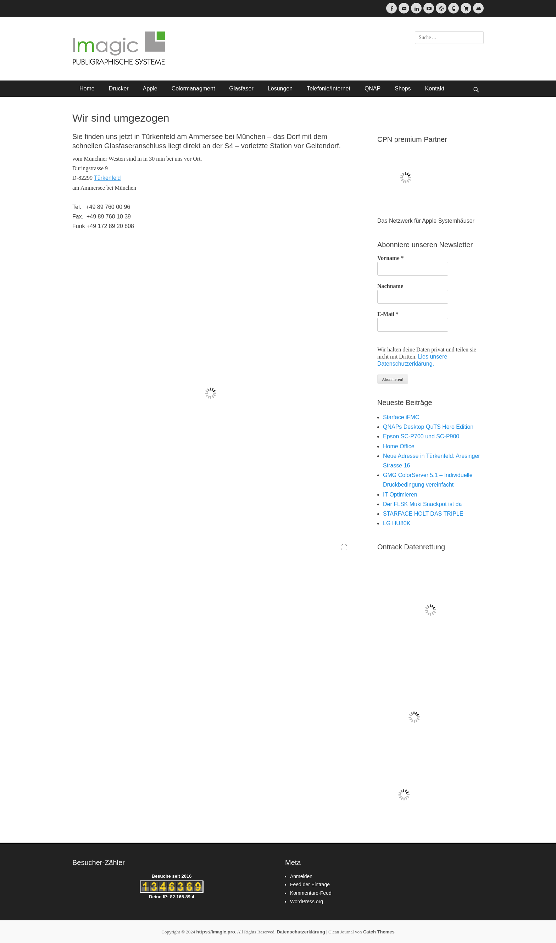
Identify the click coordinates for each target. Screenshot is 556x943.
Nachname (390, 286)
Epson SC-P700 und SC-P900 (421, 436)
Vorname (390, 258)
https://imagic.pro (215, 931)
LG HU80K (396, 523)
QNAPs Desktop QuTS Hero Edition (428, 427)
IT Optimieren (400, 495)
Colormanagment (193, 88)
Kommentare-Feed (311, 893)
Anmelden (301, 876)
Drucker (119, 88)
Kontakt (434, 88)
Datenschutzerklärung (301, 931)
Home (87, 88)
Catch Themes (379, 931)
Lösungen (280, 88)
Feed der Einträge (310, 884)
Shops (403, 88)
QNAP (372, 88)
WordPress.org (306, 901)
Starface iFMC (401, 417)
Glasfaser (241, 88)
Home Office (399, 446)
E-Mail (388, 314)
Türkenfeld (107, 178)
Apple (150, 88)
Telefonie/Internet (328, 88)
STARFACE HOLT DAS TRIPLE (423, 514)
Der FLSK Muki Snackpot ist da (422, 504)
